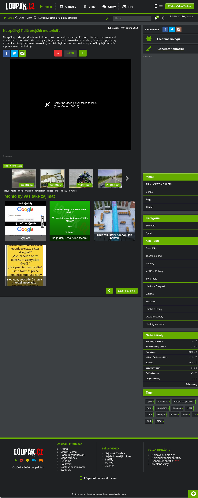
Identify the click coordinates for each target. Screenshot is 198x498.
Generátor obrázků (162, 461)
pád (149, 421)
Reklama (65, 461)
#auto (13, 191)
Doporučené (10, 166)
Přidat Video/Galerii (180, 6)
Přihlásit (174, 16)
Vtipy (89, 6)
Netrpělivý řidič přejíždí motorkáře (57, 17)
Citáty (109, 6)
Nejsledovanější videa (118, 456)
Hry (127, 6)
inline (186, 414)
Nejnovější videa (115, 453)
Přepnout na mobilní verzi (99, 478)
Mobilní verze (68, 451)
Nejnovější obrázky (163, 454)
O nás (64, 448)
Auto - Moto (25, 17)
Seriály (109, 459)
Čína (150, 414)
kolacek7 (115, 28)
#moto (20, 191)
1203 (190, 408)
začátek (177, 408)
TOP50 (109, 462)
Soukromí (66, 464)
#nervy (64, 191)
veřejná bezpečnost (184, 402)
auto (150, 408)
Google (161, 414)
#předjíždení (40, 191)
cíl (196, 414)
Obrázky (67, 6)
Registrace (187, 16)
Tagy (149, 392)
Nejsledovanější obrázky (166, 458)
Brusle (174, 414)
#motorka (29, 191)
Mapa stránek (68, 458)
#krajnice (73, 191)
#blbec (50, 191)
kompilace (164, 402)
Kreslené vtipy (160, 464)
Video (46, 6)
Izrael (160, 421)
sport (150, 402)
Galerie (109, 465)
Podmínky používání (72, 454)
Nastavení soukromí (72, 467)
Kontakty (65, 470)
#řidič (57, 191)
